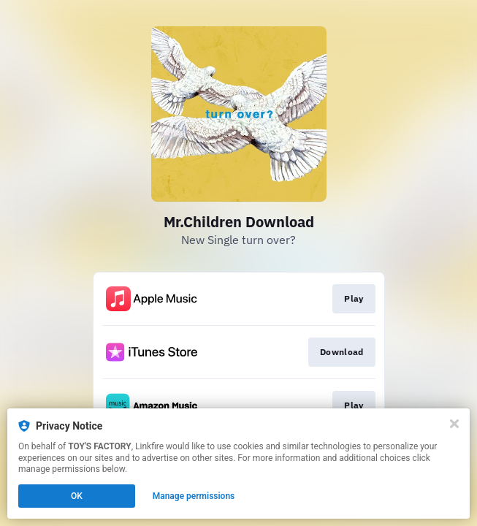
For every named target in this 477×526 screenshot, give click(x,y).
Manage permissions (194, 496)
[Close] (454, 423)
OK (77, 496)
